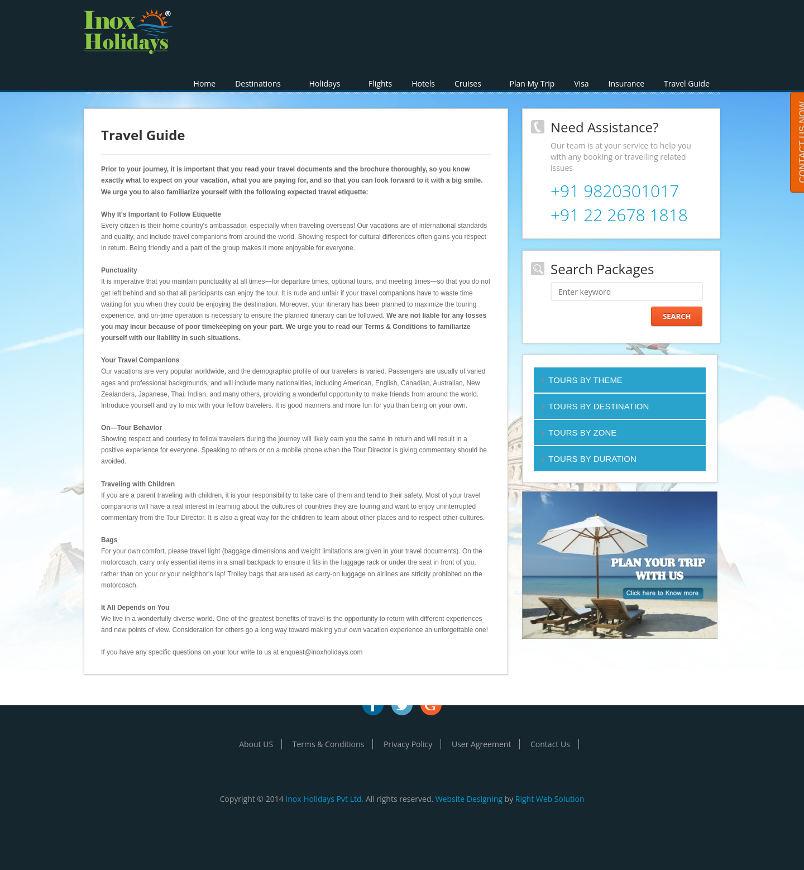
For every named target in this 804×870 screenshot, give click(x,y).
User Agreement (481, 744)
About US (256, 744)
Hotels (423, 83)
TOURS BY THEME (585, 380)
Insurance (626, 83)
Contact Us (550, 744)
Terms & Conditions (329, 744)
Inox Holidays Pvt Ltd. (324, 798)
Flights (380, 83)
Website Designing (469, 798)
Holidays (329, 83)
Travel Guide (687, 83)
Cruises (472, 83)
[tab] (620, 380)
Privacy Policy (408, 744)
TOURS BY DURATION (592, 458)
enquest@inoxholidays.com (322, 652)
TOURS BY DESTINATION (598, 406)
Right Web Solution (550, 798)
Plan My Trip (532, 83)
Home (205, 83)
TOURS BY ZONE (582, 432)
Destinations (262, 83)
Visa (581, 83)
